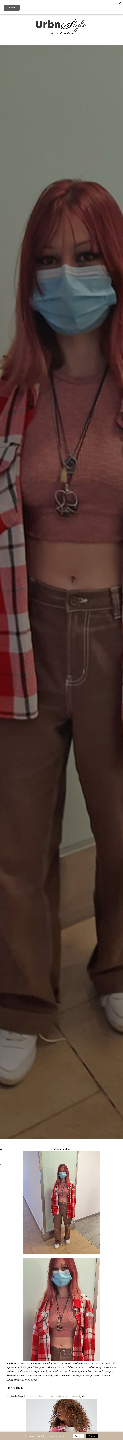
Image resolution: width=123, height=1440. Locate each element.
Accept (78, 1436)
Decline (92, 1436)
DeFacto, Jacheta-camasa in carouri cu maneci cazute (50, 1396)
